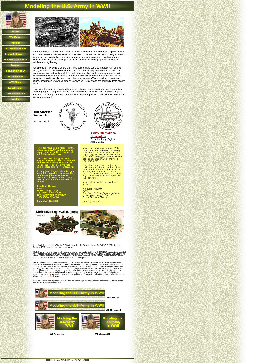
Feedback (50, 276)
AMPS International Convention (104, 135)
